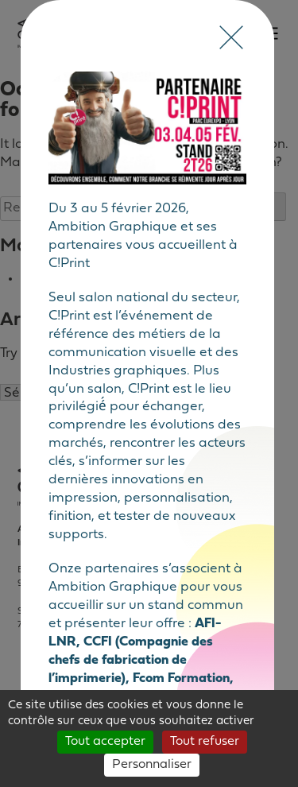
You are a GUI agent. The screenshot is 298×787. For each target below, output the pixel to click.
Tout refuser (204, 741)
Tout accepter (105, 741)
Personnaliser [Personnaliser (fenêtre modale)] (152, 764)
